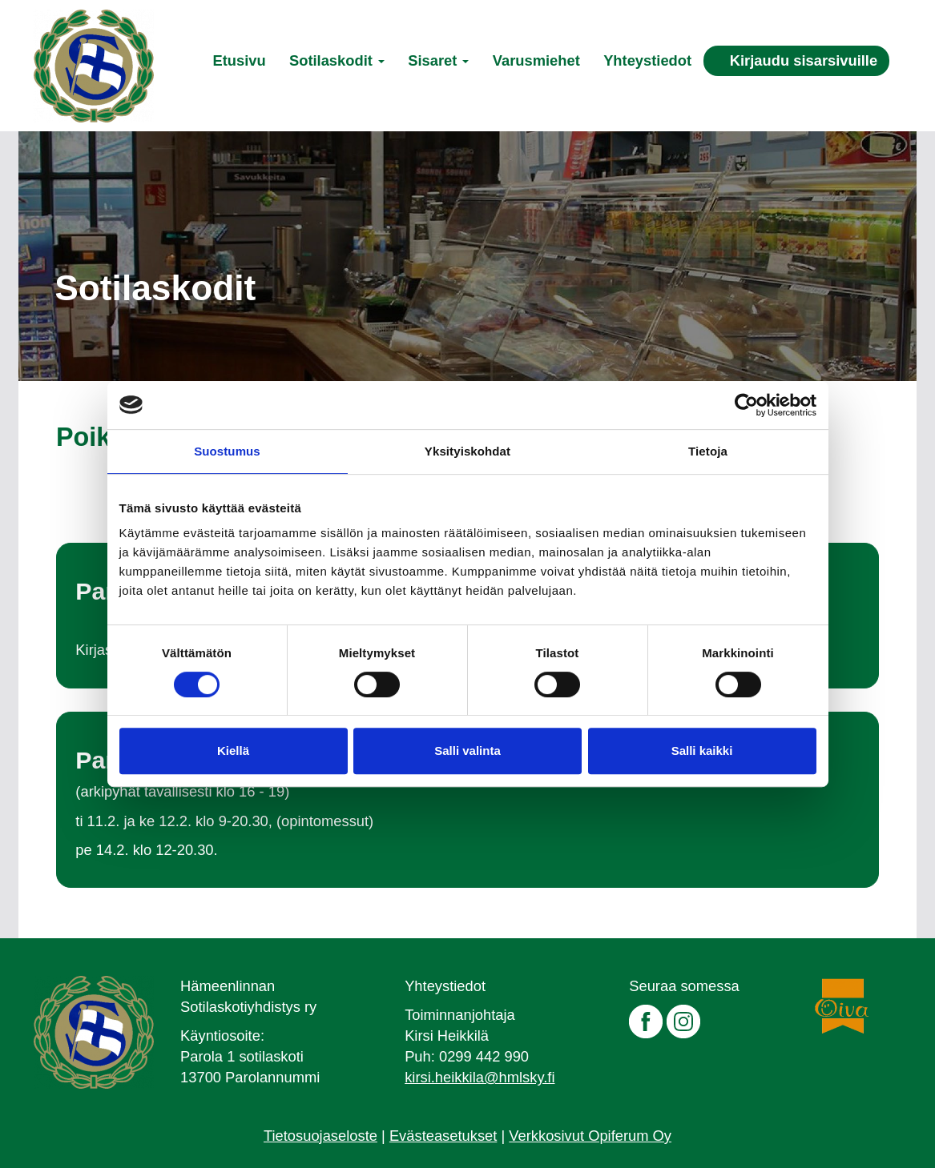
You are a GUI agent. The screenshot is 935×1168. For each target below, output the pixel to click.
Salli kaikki (702, 750)
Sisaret (438, 60)
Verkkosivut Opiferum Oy (590, 1135)
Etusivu (238, 60)
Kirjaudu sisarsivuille (803, 60)
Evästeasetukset (443, 1135)
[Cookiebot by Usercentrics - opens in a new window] (746, 405)
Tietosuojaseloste (320, 1135)
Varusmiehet (536, 60)
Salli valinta (467, 750)
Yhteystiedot (647, 60)
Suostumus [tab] (227, 451)
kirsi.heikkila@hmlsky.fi (479, 1077)
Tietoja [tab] (707, 451)
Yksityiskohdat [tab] (467, 451)
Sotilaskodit (337, 60)
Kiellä (233, 750)
